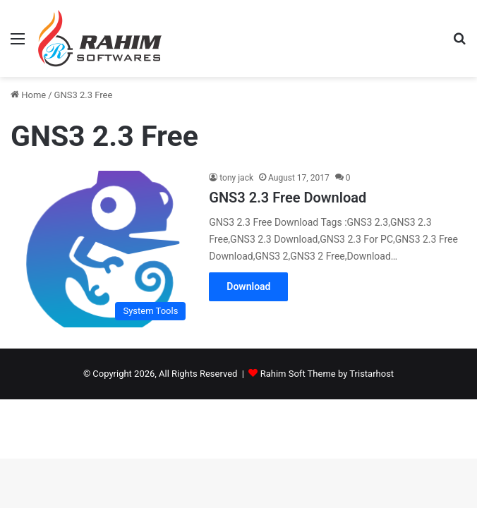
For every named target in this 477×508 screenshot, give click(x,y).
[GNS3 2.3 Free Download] (102, 249)
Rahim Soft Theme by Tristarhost (327, 373)
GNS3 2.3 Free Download (287, 197)
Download (248, 286)
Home (28, 95)
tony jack (236, 178)
